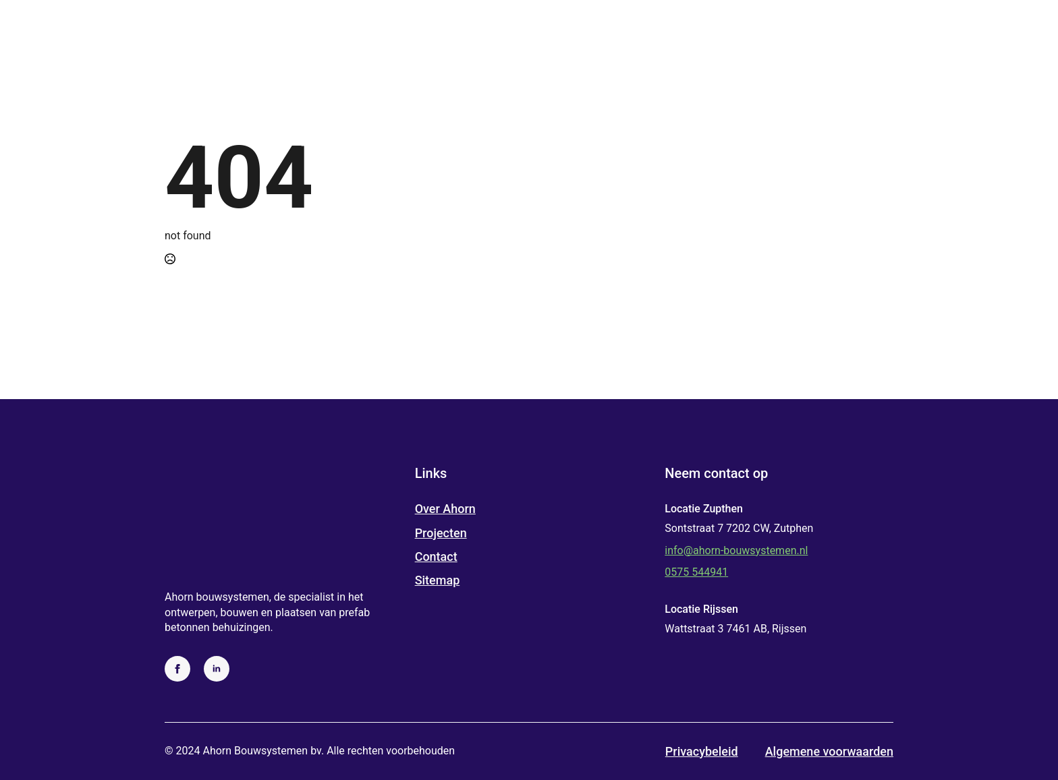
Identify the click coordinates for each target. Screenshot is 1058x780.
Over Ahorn (445, 509)
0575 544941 (696, 572)
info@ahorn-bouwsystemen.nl (736, 550)
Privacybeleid (701, 751)
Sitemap (437, 580)
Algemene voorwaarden (829, 751)
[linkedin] (216, 669)
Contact (436, 556)
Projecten (441, 533)
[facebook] (177, 669)
